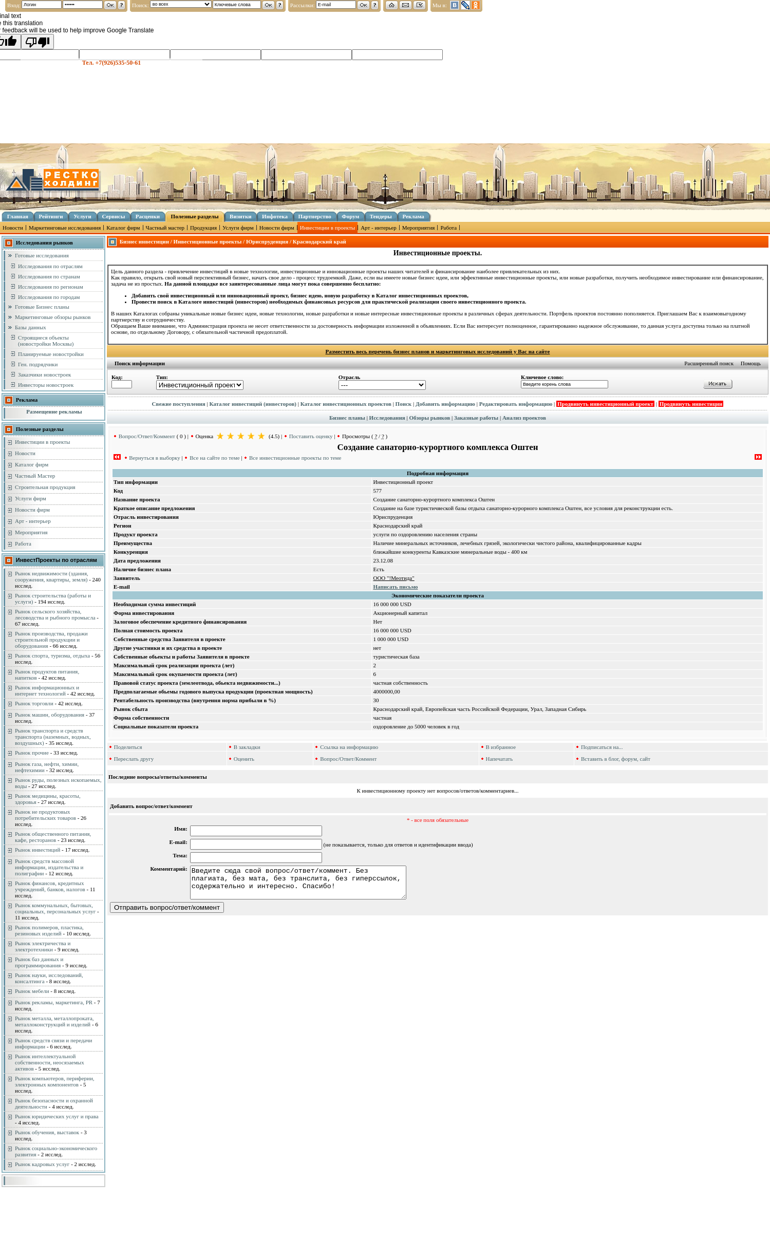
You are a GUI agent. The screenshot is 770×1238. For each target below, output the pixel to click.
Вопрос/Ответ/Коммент (147, 436)
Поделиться (128, 747)
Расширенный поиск (709, 363)
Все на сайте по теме (214, 458)
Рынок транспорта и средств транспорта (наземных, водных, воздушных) (53, 736)
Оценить (244, 759)
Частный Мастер (35, 476)
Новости (13, 227)
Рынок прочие (32, 752)
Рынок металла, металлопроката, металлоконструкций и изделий (54, 1021)
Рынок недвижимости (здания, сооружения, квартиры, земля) (51, 576)
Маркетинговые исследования (65, 227)
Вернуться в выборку (154, 458)
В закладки (247, 747)
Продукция (203, 227)
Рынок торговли (34, 703)
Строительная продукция (45, 487)
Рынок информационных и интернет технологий (47, 690)
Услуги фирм (238, 227)
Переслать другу (134, 759)
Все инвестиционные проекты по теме (295, 458)
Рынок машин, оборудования (49, 714)
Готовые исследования (42, 255)
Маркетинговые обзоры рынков (52, 317)
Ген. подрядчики (38, 364)
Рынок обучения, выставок (47, 1132)
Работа (448, 227)
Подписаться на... (602, 747)
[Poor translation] (37, 41)
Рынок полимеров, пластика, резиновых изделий (49, 930)
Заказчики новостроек (44, 374)
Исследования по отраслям (50, 266)
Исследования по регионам (50, 287)
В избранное (501, 747)
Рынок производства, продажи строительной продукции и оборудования (51, 639)
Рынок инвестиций (37, 850)
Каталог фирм (123, 227)
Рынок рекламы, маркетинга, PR (53, 1002)
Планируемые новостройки (51, 354)
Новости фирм (276, 227)
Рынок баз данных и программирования (39, 962)
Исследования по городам (49, 297)
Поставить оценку (311, 436)
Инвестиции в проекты (327, 227)
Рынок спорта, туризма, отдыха (52, 655)
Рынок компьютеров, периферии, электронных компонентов (55, 1081)
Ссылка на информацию (349, 747)
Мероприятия (418, 227)
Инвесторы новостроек (45, 385)
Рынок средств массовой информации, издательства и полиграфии (49, 867)
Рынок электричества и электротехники (42, 946)
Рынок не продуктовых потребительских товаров (45, 815)
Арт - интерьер (379, 227)
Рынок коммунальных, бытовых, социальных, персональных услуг (55, 908)
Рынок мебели (32, 991)
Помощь (751, 363)
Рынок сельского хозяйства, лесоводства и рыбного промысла (55, 614)
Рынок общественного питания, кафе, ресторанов (53, 837)
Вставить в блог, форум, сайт (615, 759)
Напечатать (499, 759)
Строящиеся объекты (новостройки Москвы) (45, 340)
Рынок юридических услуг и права (57, 1116)
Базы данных (30, 327)
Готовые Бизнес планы (42, 307)
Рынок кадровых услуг (42, 1164)
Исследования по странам (49, 276)
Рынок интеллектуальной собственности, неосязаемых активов (49, 1062)
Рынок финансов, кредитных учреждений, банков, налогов (50, 886)
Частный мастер (165, 227)
